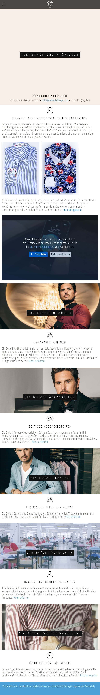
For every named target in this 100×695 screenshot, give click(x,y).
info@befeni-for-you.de (55, 100)
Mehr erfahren (37, 361)
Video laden (40, 254)
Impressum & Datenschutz (84, 686)
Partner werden (88, 675)
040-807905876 (80, 100)
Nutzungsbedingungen (42, 247)
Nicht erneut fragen (60, 254)
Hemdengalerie (72, 209)
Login (70, 686)
